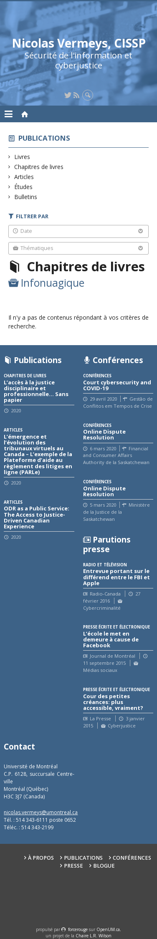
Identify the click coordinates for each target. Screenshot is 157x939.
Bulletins (26, 197)
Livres (22, 157)
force (78, 929)
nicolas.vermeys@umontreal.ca (41, 812)
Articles (24, 177)
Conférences (132, 857)
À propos (41, 857)
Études (24, 187)
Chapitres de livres (39, 167)
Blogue (104, 865)
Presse (73, 865)
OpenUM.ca (108, 929)
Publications (44, 138)
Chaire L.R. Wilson (93, 936)
